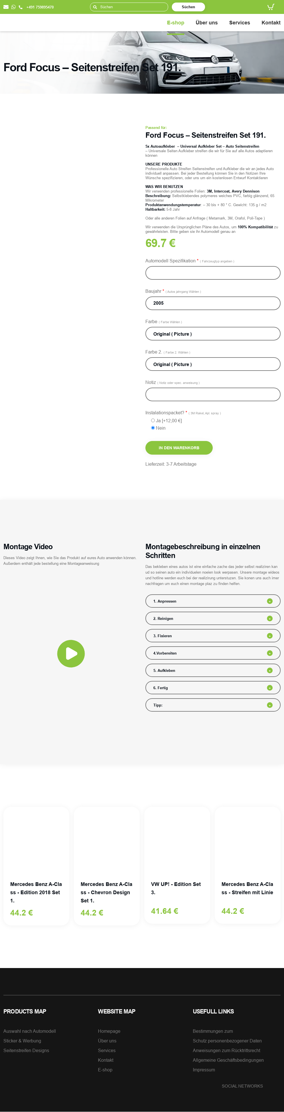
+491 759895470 (36, 7)
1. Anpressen (164, 601)
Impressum (204, 1070)
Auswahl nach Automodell (29, 1031)
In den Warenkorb (179, 448)
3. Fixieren (162, 636)
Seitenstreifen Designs (26, 1050)
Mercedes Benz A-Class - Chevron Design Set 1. (106, 892)
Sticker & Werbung (22, 1041)
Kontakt (271, 23)
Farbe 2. (167, 351)
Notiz (172, 382)
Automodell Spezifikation (189, 260)
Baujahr (173, 291)
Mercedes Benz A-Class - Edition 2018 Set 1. (36, 892)
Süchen (188, 7)
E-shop (175, 23)
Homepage (109, 1031)
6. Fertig (160, 687)
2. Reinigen (163, 618)
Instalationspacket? (183, 412)
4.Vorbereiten (165, 653)
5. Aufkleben (164, 670)
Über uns (207, 23)
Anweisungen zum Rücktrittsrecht (226, 1050)
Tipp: (157, 705)
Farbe (163, 321)
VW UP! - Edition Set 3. (176, 888)
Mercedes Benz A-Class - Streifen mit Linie (247, 888)
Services (239, 23)
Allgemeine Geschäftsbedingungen (228, 1060)
